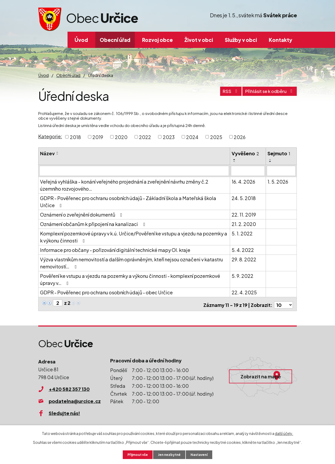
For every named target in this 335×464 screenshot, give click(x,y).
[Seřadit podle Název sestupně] (57, 154)
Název (47, 153)
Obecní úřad (115, 40)
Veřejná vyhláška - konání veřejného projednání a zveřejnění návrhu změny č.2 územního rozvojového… (124, 184)
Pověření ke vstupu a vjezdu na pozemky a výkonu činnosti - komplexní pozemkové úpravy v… (130, 279)
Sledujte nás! (64, 411)
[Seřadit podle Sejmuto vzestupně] (270, 159)
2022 (145, 137)
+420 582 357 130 (69, 387)
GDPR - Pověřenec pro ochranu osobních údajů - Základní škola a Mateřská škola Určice (128, 201)
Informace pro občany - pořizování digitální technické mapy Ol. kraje (115, 250)
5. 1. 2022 (242, 233)
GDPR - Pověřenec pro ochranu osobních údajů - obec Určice (106, 292)
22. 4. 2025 (244, 292)
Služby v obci (241, 40)
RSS (222, 93)
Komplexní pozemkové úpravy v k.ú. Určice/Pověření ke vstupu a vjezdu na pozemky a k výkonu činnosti (133, 236)
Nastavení (201, 454)
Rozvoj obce (157, 40)
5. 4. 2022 (243, 250)
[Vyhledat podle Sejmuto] (281, 171)
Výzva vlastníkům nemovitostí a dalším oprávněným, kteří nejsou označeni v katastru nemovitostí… (131, 262)
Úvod (81, 40)
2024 (192, 137)
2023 (169, 137)
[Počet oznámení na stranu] (283, 302)
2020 (121, 137)
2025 (216, 137)
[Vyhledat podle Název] (134, 171)
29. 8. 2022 (244, 259)
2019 (97, 137)
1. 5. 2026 (277, 181)
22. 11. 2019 (244, 214)
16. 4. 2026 (243, 181)
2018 (75, 137)
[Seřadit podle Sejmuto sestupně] (270, 162)
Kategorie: (50, 136)
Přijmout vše (135, 454)
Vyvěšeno (245, 153)
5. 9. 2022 (242, 276)
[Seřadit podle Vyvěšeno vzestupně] (234, 159)
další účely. (284, 432)
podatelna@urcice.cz (75, 399)
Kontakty (280, 40)
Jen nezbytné (169, 454)
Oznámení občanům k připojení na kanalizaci (93, 224)
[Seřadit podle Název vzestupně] (57, 152)
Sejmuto (278, 153)
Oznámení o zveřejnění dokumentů (82, 214)
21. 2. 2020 (244, 224)
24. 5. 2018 (244, 198)
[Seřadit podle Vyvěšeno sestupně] (234, 162)
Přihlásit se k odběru (266, 93)
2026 (239, 137)
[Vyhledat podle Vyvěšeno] (248, 171)
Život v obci (199, 40)
